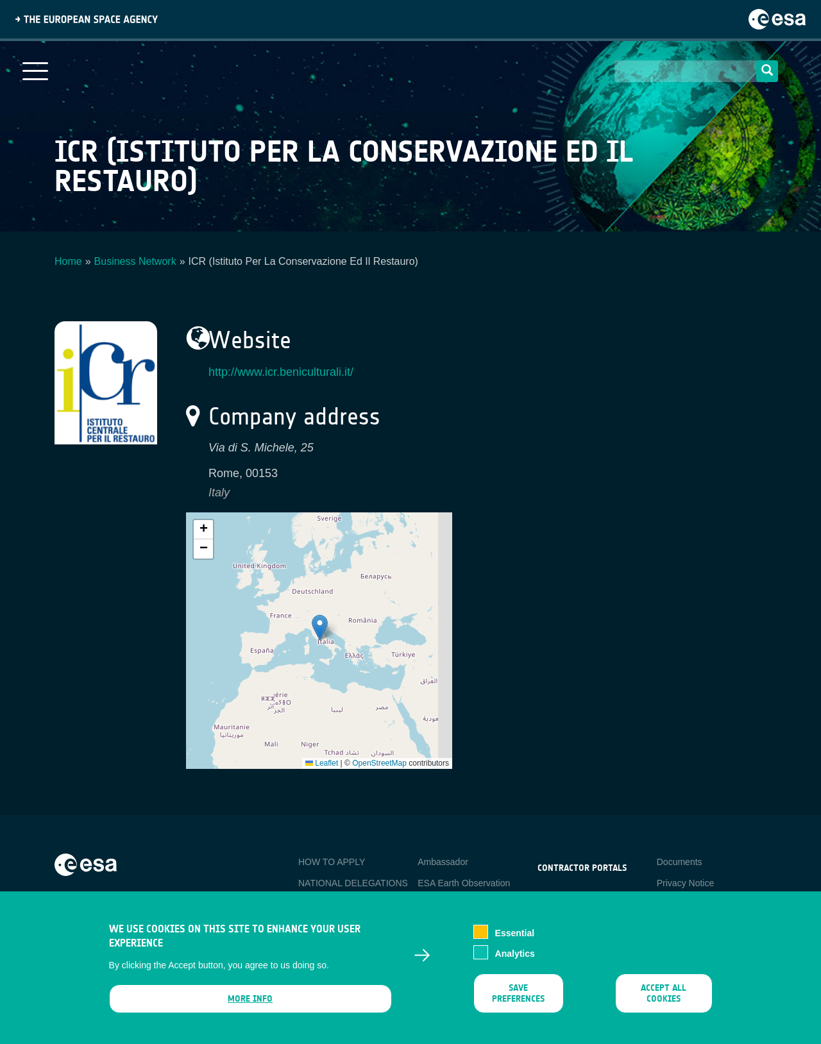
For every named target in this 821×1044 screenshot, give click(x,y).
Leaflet (321, 763)
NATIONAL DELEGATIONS (353, 883)
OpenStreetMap (379, 763)
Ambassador (443, 862)
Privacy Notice (685, 883)
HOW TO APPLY (331, 862)
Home (68, 261)
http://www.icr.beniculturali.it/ (280, 372)
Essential (514, 934)
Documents (679, 862)
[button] (320, 627)
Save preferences (518, 995)
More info (250, 1000)
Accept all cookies (663, 995)
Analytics (515, 955)
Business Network (135, 261)
